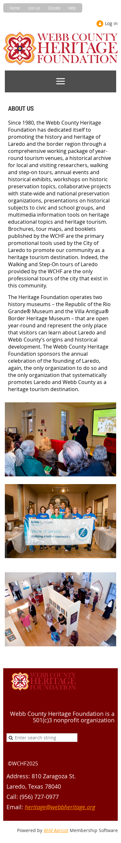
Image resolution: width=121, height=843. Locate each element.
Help (72, 8)
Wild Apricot (56, 830)
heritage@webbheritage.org (60, 807)
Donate (54, 8)
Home (15, 8)
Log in (111, 23)
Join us (33, 8)
